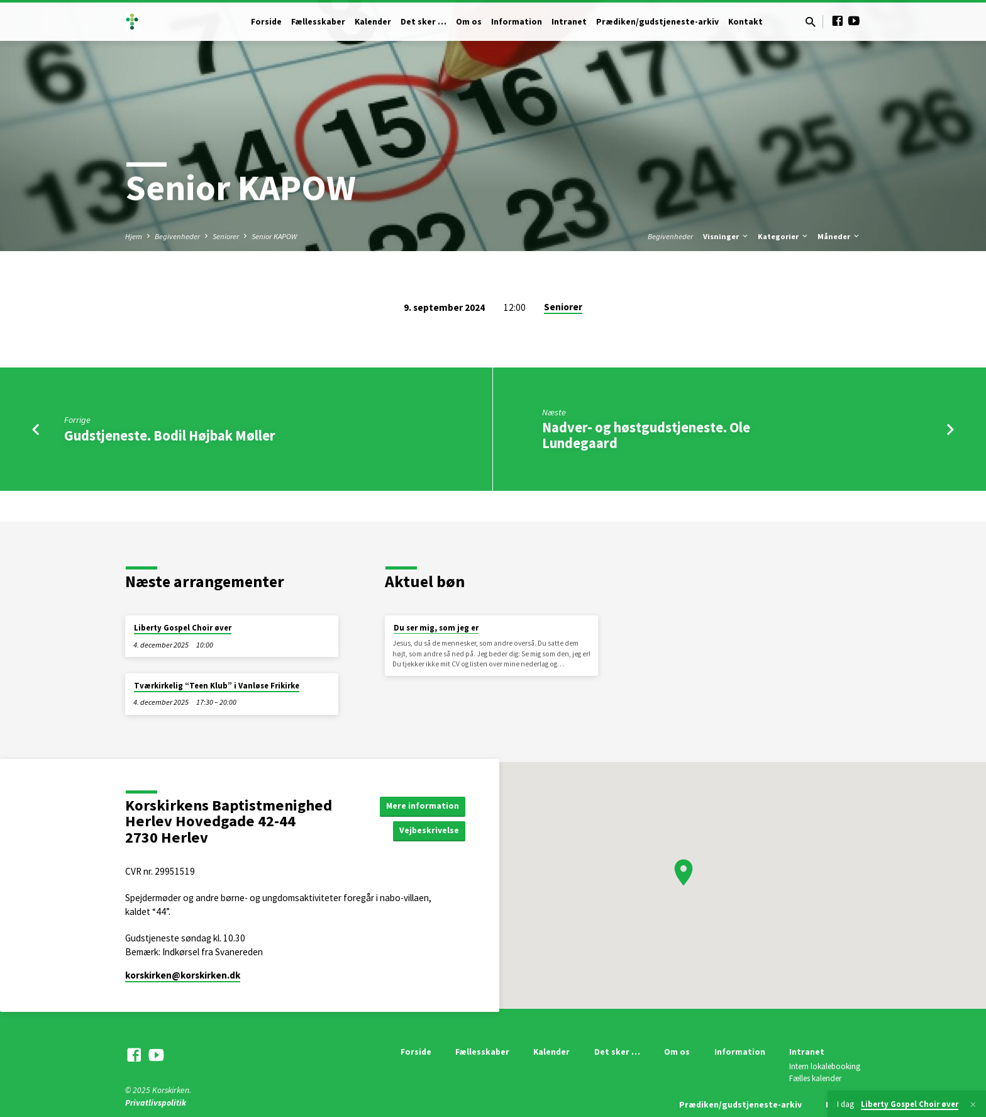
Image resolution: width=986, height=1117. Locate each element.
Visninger (726, 236)
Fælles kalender (815, 1078)
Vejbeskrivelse (429, 830)
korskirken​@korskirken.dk (182, 975)
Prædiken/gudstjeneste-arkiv (657, 21)
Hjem (133, 236)
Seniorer (226, 236)
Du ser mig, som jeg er (436, 627)
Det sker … (423, 21)
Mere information (422, 805)
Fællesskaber (318, 21)
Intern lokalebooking (824, 1066)
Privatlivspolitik (155, 1102)
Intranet (569, 21)
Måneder (839, 236)
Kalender (373, 21)
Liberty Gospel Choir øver (182, 627)
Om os (469, 21)
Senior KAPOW (274, 236)
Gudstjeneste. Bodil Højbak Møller (169, 435)
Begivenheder (177, 236)
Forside (266, 21)
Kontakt (745, 21)
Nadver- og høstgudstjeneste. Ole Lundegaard (646, 435)
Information (516, 21)
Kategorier (783, 236)
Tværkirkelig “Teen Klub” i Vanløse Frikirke (216, 685)
